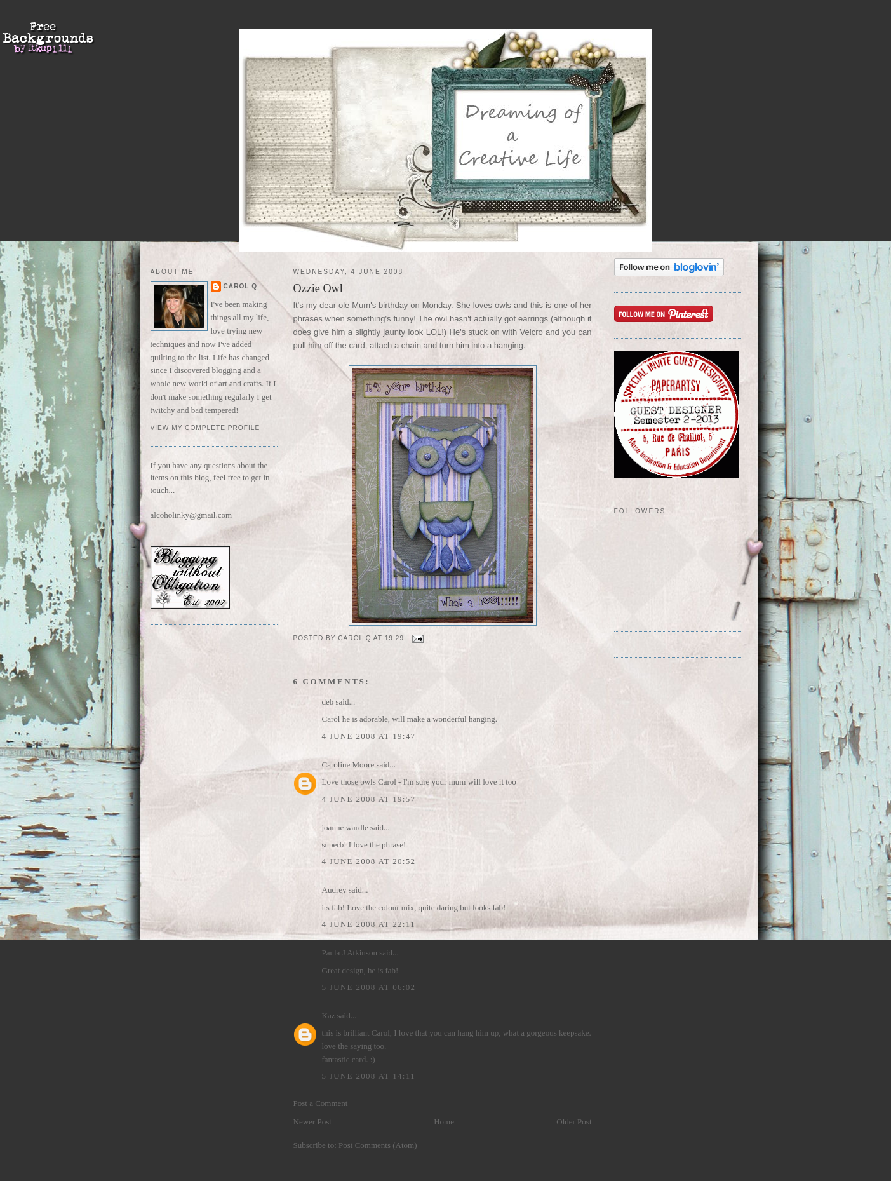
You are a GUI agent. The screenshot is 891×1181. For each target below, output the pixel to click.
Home (444, 1121)
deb (328, 701)
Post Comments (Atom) (377, 1145)
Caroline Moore (348, 764)
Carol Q (241, 286)
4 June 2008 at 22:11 (368, 924)
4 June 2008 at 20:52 (369, 861)
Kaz (328, 1015)
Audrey (334, 889)
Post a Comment (320, 1103)
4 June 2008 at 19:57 (369, 799)
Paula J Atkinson (349, 952)
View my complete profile (205, 427)
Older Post (573, 1121)
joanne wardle (345, 827)
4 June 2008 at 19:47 (369, 736)
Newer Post (312, 1121)
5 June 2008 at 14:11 (368, 1076)
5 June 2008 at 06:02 (369, 987)
